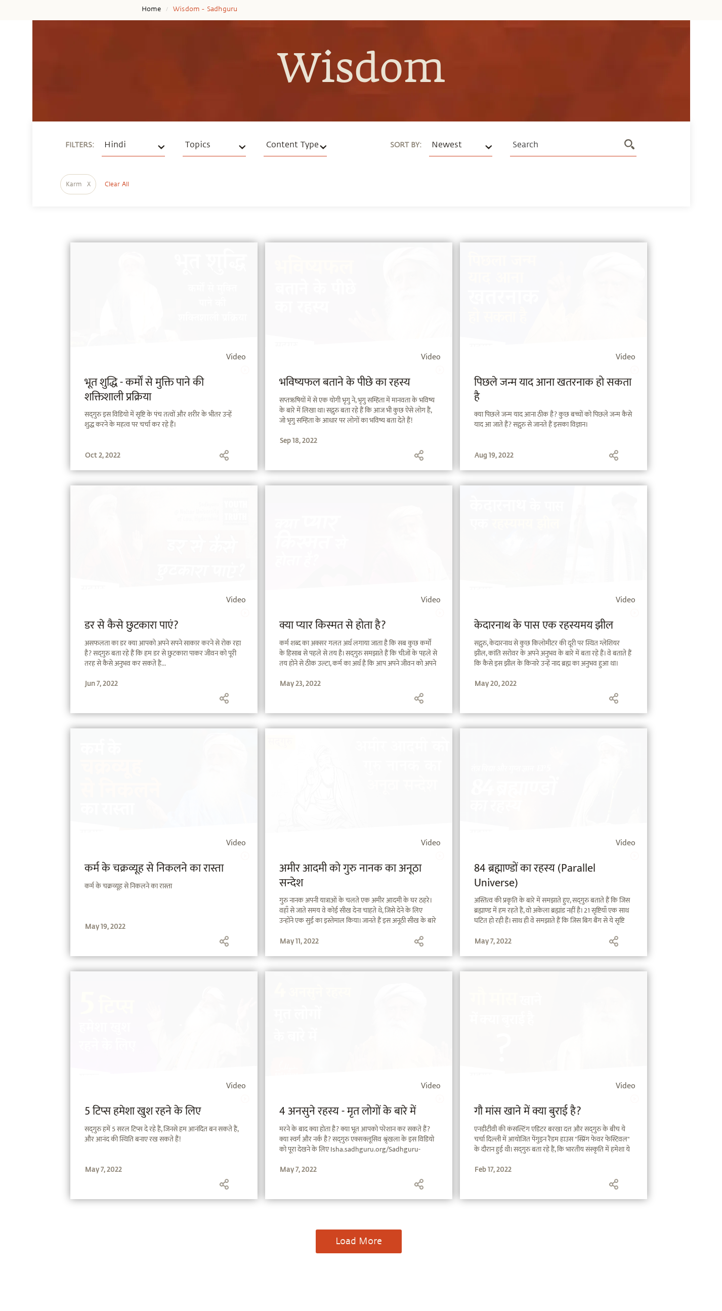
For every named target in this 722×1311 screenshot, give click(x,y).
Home (151, 9)
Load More (358, 1241)
